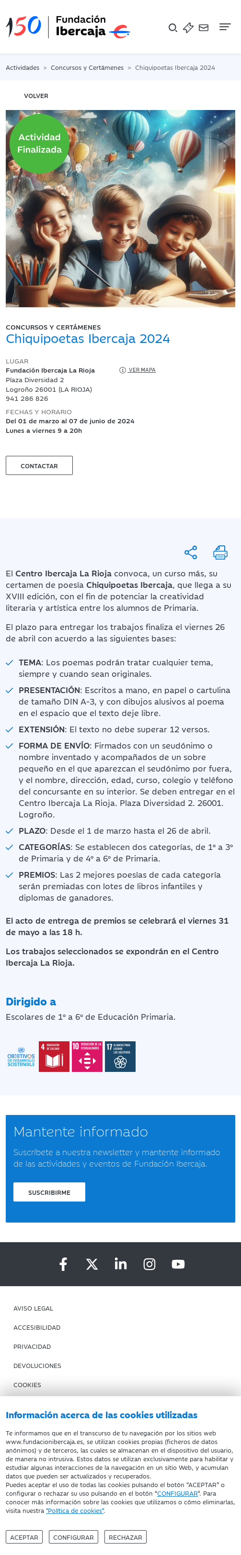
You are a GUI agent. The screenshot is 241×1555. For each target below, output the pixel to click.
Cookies (27, 1384)
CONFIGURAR (177, 1493)
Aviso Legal (33, 1307)
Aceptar (24, 1537)
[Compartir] (191, 552)
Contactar (39, 465)
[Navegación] (224, 27)
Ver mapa (137, 370)
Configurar (73, 1537)
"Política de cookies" (74, 1510)
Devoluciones (37, 1365)
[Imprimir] (220, 552)
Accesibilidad (36, 1327)
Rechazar (125, 1537)
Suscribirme (49, 1192)
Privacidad (32, 1346)
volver (36, 95)
